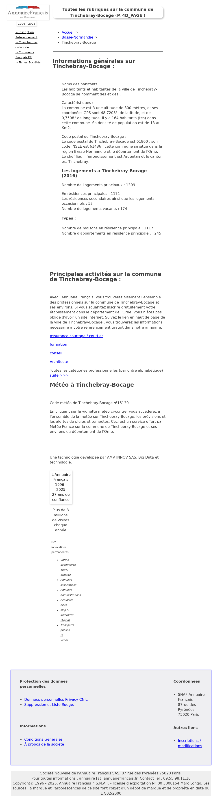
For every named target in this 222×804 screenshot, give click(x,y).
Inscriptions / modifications (190, 743)
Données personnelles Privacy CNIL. (56, 699)
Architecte (59, 362)
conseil (56, 353)
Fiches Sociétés (30, 62)
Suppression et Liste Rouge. (49, 705)
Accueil (68, 32)
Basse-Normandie (77, 37)
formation (58, 344)
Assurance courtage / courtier (76, 336)
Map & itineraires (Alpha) (66, 615)
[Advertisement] (134, 249)
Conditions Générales (43, 739)
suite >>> (59, 375)
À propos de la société (44, 744)
